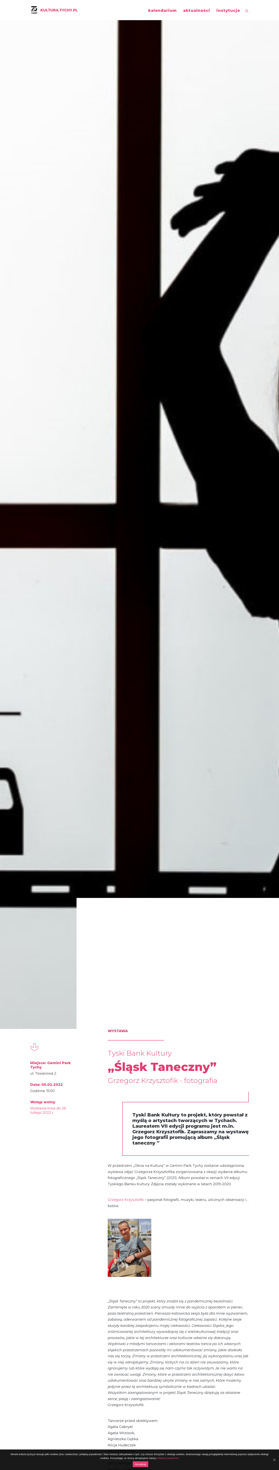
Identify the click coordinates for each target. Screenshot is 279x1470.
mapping (193, 1233)
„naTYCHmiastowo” (138, 1322)
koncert (46, 1233)
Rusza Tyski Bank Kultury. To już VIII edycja (136, 1113)
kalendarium (162, 10)
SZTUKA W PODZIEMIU (206, 1108)
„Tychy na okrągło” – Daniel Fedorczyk (205, 1327)
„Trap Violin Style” (59, 1322)
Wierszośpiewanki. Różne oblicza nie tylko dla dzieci (65, 1113)
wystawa (120, 1233)
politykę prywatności (167, 1458)
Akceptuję (140, 1464)
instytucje (228, 10)
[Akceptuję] (274, 1460)
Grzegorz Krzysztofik (126, 288)
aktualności (196, 10)
